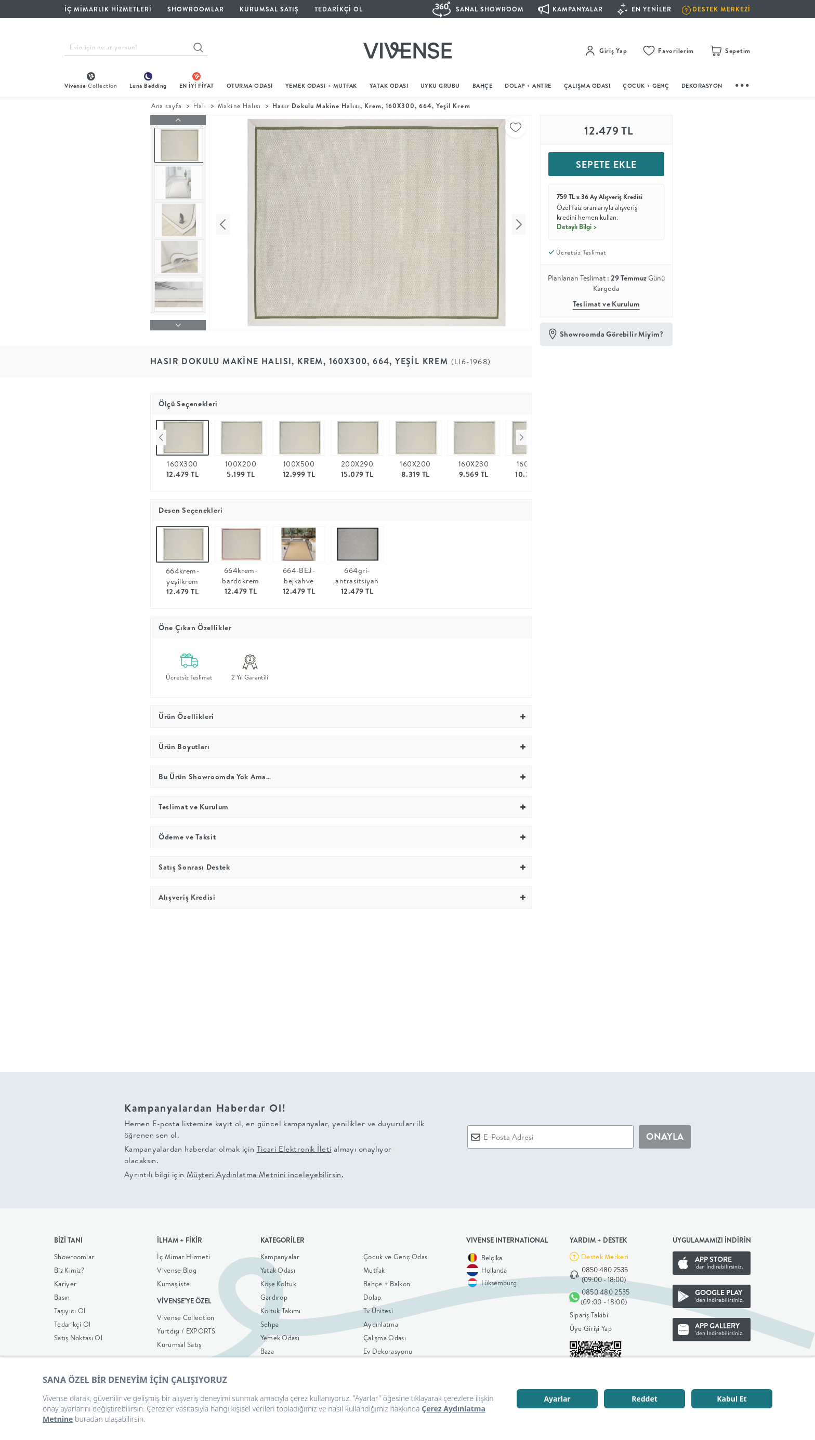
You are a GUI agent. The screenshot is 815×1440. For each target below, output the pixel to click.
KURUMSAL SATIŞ (269, 9)
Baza (267, 1348)
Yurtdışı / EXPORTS (186, 1328)
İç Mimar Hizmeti (183, 1254)
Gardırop (273, 1294)
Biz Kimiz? (69, 1267)
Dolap (372, 1294)
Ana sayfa (166, 105)
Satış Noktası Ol (78, 1335)
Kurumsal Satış (179, 1341)
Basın (62, 1294)
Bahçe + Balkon (386, 1281)
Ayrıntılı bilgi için (234, 1171)
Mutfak (374, 1267)
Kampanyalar (279, 1254)
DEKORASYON (701, 86)
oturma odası (250, 86)
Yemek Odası (279, 1335)
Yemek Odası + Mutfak (321, 86)
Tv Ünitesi (378, 1308)
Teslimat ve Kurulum (606, 304)
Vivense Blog (176, 1267)
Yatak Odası (389, 86)
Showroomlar (74, 1254)
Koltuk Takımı (280, 1308)
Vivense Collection (185, 1314)
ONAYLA (664, 1133)
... (743, 83)
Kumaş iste (173, 1281)
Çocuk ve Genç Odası (396, 1254)
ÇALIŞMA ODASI (587, 86)
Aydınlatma (380, 1321)
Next (521, 435)
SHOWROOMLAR (195, 9)
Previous (161, 435)
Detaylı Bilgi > (577, 226)
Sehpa (269, 1321)
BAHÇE (482, 86)
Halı (199, 105)
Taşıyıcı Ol (69, 1308)
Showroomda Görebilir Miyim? (612, 334)
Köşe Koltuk (278, 1281)
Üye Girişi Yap (591, 1326)
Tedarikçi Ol (338, 9)
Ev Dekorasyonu (387, 1348)
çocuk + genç (646, 86)
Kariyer (65, 1281)
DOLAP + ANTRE (528, 86)
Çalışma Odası (384, 1335)
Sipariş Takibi (589, 1312)
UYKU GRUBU (440, 86)
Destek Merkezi (604, 1254)
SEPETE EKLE (606, 164)
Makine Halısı (239, 105)
